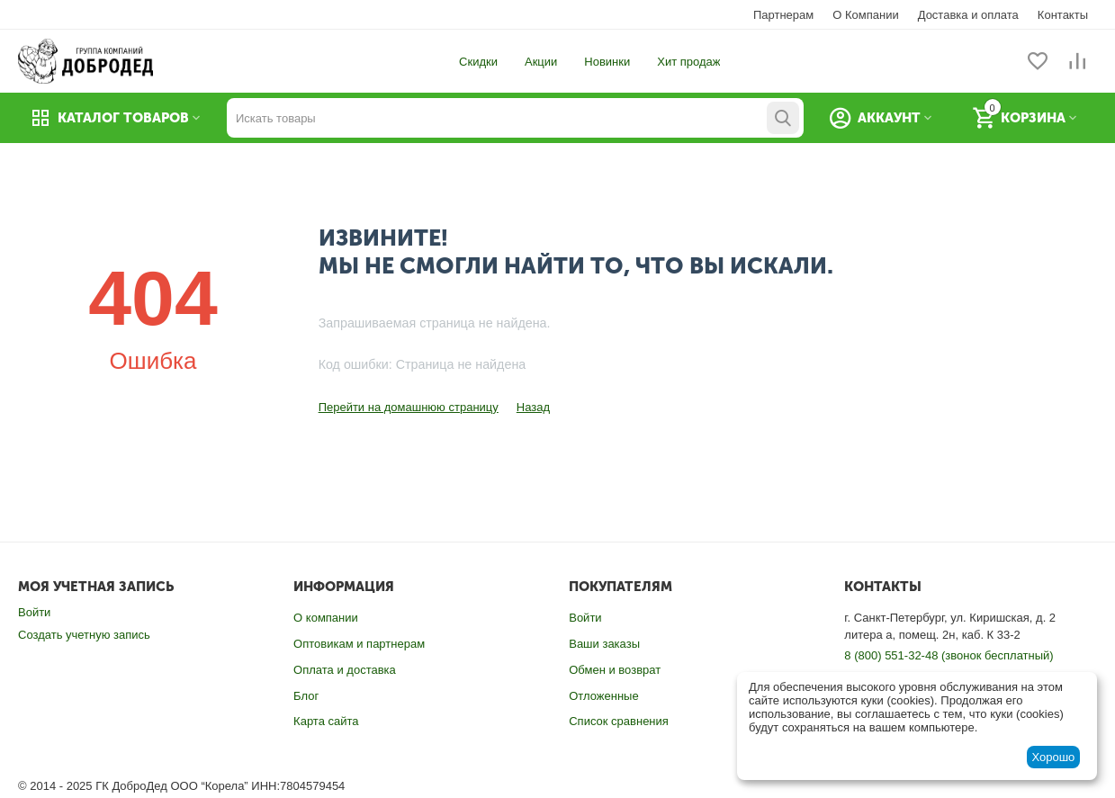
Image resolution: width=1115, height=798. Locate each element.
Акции (541, 61)
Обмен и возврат (615, 670)
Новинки (607, 61)
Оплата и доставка (344, 670)
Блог (306, 696)
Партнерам (783, 15)
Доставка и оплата (968, 15)
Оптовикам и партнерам (359, 643)
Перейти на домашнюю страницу (409, 407)
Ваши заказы (604, 643)
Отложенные (603, 696)
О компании (325, 617)
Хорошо (1053, 757)
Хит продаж (688, 61)
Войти (34, 612)
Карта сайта (325, 721)
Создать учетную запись (84, 634)
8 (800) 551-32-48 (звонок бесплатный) (948, 655)
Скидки (478, 61)
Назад (533, 407)
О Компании (865, 15)
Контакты (1063, 15)
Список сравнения (619, 721)
